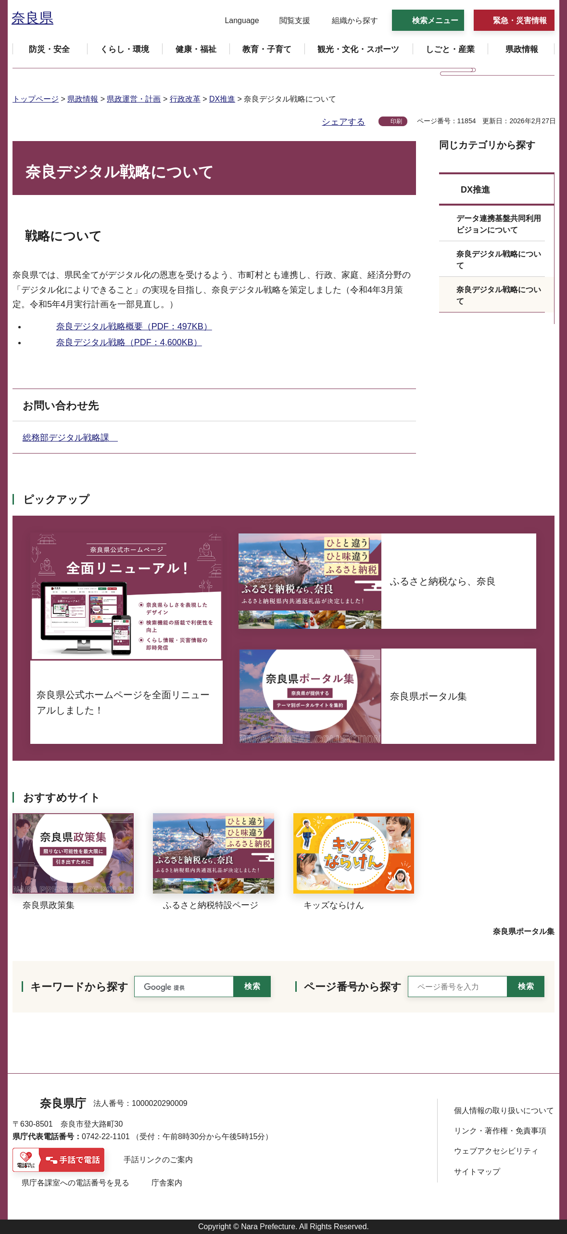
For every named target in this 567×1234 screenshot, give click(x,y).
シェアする (343, 122)
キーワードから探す (79, 987)
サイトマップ (477, 1172)
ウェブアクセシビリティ (496, 1151)
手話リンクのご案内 (158, 1160)
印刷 (396, 121)
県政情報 (82, 99)
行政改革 (185, 99)
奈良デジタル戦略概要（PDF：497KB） (134, 326)
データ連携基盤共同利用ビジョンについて (498, 224)
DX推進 (222, 99)
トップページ (36, 99)
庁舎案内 (166, 1183)
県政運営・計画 (134, 99)
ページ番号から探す (353, 987)
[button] (236, 20)
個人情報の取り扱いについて (504, 1110)
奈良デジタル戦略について (498, 260)
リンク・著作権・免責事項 (500, 1131)
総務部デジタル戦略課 (70, 437)
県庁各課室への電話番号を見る (75, 1183)
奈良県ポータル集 (523, 931)
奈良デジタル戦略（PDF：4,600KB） (129, 342)
